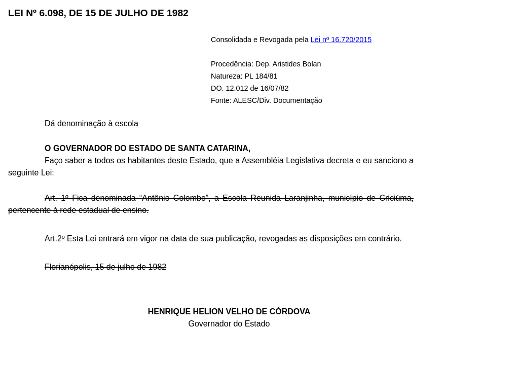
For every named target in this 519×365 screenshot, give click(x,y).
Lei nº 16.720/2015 (341, 39)
